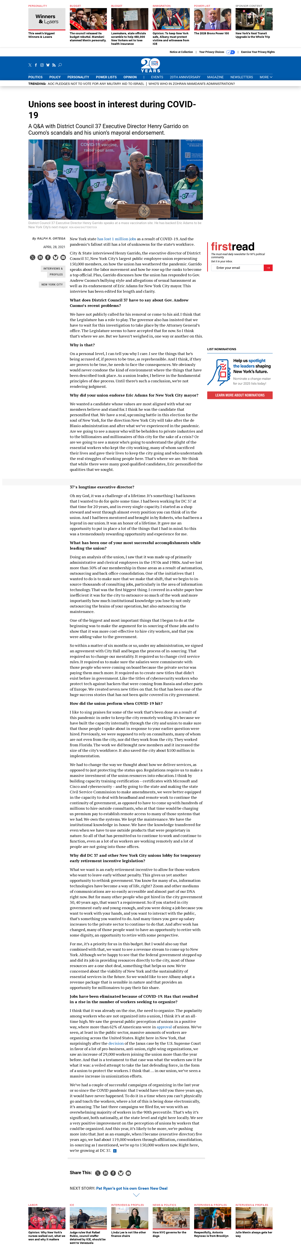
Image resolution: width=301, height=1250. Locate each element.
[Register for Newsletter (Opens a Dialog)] (268, 271)
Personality (78, 80)
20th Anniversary (185, 80)
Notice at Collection (181, 55)
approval (164, 1030)
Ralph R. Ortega (48, 241)
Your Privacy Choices (217, 55)
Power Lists (106, 80)
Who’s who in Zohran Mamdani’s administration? (192, 86)
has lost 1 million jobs (116, 242)
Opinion (130, 80)
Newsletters (242, 80)
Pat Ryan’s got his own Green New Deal (132, 1191)
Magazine (215, 80)
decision (116, 1046)
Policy (55, 80)
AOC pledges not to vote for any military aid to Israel (96, 86)
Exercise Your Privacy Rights (258, 55)
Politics (35, 80)
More (266, 80)
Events (157, 80)
